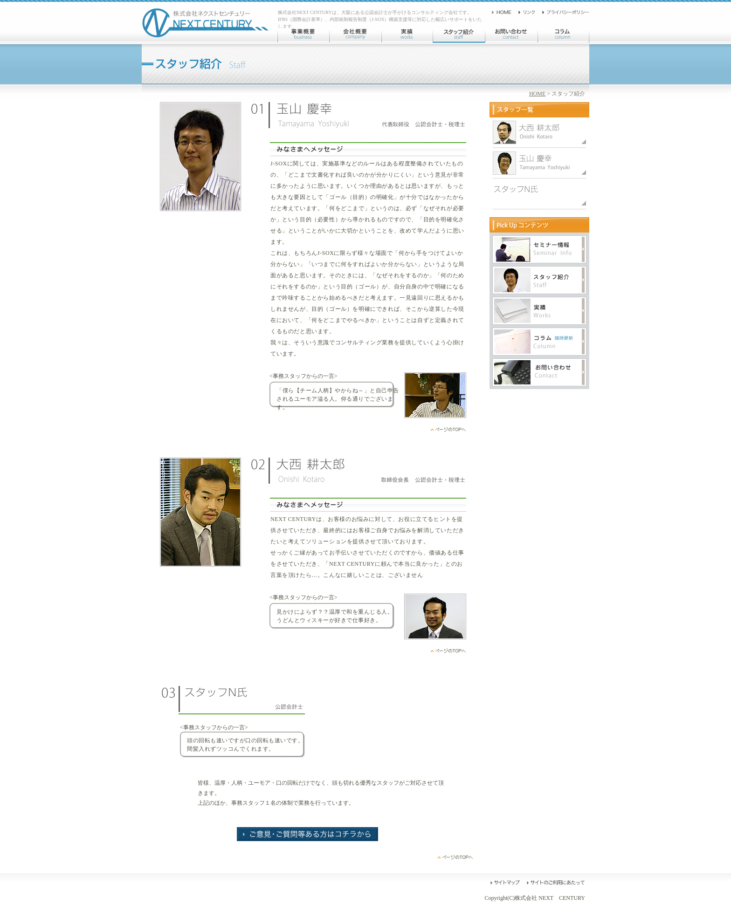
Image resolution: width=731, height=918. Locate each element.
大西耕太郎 (539, 163)
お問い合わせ (511, 35)
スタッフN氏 (539, 194)
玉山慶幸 (539, 132)
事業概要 (303, 35)
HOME (537, 93)
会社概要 (355, 35)
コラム (563, 35)
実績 (407, 35)
